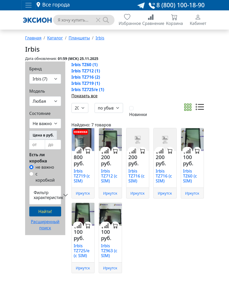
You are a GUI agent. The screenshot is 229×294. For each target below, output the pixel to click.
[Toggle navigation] (28, 5)
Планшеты (79, 38)
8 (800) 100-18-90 (177, 5)
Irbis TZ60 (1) (84, 64)
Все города (56, 4)
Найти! (45, 211)
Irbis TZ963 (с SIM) (109, 250)
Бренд (35, 69)
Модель (37, 91)
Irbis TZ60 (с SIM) (190, 176)
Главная (33, 38)
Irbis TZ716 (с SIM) (136, 176)
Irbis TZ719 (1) (85, 83)
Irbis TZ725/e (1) (87, 89)
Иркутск (83, 193)
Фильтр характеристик (47, 195)
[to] (53, 144)
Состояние (40, 113)
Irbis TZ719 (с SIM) (82, 176)
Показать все (84, 96)
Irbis (100, 38)
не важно (44, 167)
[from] (37, 144)
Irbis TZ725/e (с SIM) (82, 250)
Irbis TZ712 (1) (85, 71)
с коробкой (45, 177)
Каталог (55, 38)
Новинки (138, 114)
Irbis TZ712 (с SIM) (109, 176)
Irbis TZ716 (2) (85, 77)
